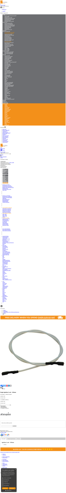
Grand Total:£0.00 (3, 156)
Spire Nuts (7, 92)
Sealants (3, 272)
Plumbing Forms (8, 20)
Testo (6, 124)
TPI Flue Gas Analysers (9, 44)
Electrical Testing (5, 224)
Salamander (7, 118)
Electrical (4, 243)
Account (2, 148)
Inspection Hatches (8, 73)
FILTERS (4, 178)
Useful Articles (5, 141)
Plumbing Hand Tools (8, 83)
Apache (6, 106)
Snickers (6, 121)
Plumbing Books (8, 26)
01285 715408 (2, 5)
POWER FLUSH (5, 50)
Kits (6, 74)
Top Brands (4, 140)
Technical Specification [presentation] (11, 438)
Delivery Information (6, 456)
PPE (6, 81)
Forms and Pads (5, 135)
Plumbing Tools (7, 84)
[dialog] (9, 480)
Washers (6, 97)
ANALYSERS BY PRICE (9, 33)
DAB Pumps (7, 111)
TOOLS (3, 54)
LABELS (4, 30)
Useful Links (5, 142)
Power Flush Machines (9, 53)
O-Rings (6, 78)
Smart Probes (7, 43)
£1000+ (6, 47)
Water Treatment (8, 98)
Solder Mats (7, 89)
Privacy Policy (5, 136)
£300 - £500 (7, 48)
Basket (2, 150)
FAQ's (3, 134)
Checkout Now (3, 161)
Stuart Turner (7, 122)
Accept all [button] (5, 488)
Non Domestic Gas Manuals (10, 25)
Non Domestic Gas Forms (9, 19)
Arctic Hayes (7, 107)
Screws (6, 87)
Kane (6, 114)
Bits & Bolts (7, 59)
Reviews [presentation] (18, 438)
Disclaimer (4, 133)
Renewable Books (8, 27)
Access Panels (7, 55)
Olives (6, 80)
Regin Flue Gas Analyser (9, 42)
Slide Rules (7, 28)
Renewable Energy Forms (9, 21)
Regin (6, 116)
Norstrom (6, 115)
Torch (6, 96)
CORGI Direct (7, 110)
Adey (6, 104)
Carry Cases (7, 16)
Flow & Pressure (8, 65)
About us (4, 129)
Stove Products (7, 93)
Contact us (4, 131)
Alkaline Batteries (8, 58)
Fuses (6, 69)
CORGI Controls (8, 109)
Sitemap (4, 138)
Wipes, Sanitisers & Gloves (9, 99)
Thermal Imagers (8, 46)
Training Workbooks (8, 29)
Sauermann (7, 120)
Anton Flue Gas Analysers (9, 35)
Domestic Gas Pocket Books (7, 197)
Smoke (6, 88)
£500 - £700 (7, 49)
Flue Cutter (7, 66)
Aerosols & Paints (8, 57)
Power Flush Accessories (9, 51)
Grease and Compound (9, 72)
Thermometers (7, 95)
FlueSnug (6, 67)
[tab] (3, 439)
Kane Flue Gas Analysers (9, 39)
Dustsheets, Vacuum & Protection (8, 242)
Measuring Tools (8, 40)
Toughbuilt (4, 300)
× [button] (15, 469)
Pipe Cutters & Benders (9, 82)
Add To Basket (3, 406)
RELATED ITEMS (8, 41)
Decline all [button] (12, 488)
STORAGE (4, 101)
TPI (5, 123)
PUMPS (3, 179)
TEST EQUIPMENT (5, 31)
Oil (5, 79)
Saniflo (6, 119)
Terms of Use (5, 139)
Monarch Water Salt (8, 76)
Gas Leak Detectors (5, 220)
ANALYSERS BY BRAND (9, 32)
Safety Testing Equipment (9, 85)
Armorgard (7, 108)
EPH (3, 289)
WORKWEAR (4, 102)
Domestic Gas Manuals (9, 24)
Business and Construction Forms (10, 15)
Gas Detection (7, 70)
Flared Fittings (7, 64)
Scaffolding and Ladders (9, 86)
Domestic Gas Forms (8, 17)
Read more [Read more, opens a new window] (8, 475)
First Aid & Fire (7, 63)
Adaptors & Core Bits (8, 56)
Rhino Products (7, 117)
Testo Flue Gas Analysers (9, 45)
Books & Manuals (5, 130)
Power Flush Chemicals (9, 52)
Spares (6, 90)
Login (3, 11)
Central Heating (7, 61)
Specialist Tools (7, 91)
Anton (6, 105)
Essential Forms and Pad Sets (10, 18)
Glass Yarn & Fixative (8, 71)
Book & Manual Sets (8, 23)
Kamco (6, 113)
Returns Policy (5, 137)
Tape (6, 94)
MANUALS (4, 22)
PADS (3, 14)
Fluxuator (6, 68)
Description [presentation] (4, 438)
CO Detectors (7, 36)
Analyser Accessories (8, 34)
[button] (9, 490)
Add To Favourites (3, 407)
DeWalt (6, 112)
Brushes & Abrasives (8, 60)
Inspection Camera (8, 38)
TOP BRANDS (5, 103)
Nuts (6, 77)
